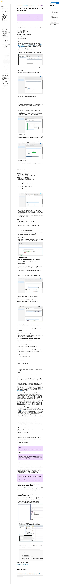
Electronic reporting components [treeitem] (5, 34)
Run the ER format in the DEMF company (54, 11)
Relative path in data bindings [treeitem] (5, 71)
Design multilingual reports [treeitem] (6, 65)
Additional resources (53, 22)
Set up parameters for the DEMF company (54, 9)
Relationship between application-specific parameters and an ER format (55, 18)
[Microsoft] (1, 1)
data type (21, 410)
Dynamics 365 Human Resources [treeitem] (5, 89)
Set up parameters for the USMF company (54, 12)
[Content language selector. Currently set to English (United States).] (4, 583)
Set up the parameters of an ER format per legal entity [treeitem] (7, 61)
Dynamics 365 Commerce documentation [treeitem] (5, 9)
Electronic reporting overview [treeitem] (6, 32)
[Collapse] (9, 5)
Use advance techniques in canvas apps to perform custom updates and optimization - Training (28, 573)
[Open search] (56, 1)
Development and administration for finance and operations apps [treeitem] (6, 85)
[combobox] (5, 6)
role (37, 449)
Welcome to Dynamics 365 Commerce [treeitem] (5, 12)
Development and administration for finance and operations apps (26, 5)
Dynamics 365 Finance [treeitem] (4, 86)
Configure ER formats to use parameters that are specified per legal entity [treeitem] (7, 58)
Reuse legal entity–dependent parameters (54, 16)
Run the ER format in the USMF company (54, 14)
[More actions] (42, 5)
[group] (31, 555)
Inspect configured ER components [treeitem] (5, 69)
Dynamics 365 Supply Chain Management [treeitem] (5, 88)
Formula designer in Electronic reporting (22, 564)
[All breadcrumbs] (17, 5)
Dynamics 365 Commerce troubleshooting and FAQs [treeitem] (5, 83)
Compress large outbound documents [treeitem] (7, 67)
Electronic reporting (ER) (21, 46)
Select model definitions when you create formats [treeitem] (7, 55)
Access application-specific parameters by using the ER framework (54, 21)
